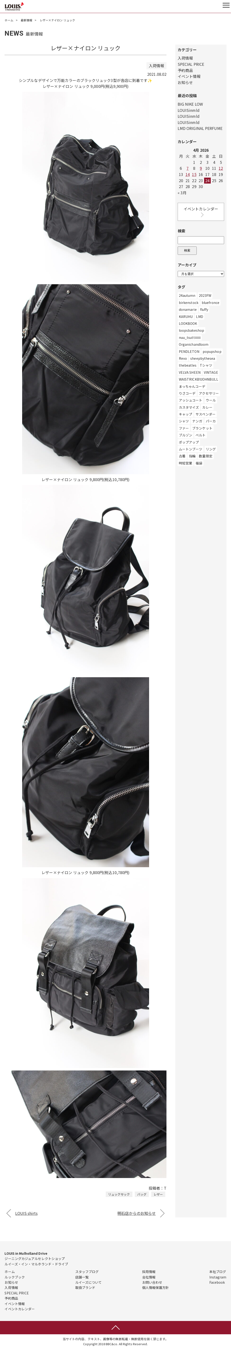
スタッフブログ (87, 1271)
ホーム (9, 20)
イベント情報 (189, 76)
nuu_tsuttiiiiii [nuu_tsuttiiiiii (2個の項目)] (190, 337)
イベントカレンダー (201, 212)
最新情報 (26, 20)
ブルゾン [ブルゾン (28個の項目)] (185, 435)
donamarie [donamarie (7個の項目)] (188, 309)
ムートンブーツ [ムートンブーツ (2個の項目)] (190, 449)
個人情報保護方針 (155, 1287)
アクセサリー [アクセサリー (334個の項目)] (209, 393)
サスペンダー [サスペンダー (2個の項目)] (206, 414)
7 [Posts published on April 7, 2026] (187, 168)
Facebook (217, 1282)
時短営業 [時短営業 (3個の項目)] (185, 463)
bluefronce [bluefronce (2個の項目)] (210, 302)
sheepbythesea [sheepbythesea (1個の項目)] (202, 358)
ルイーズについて (88, 1282)
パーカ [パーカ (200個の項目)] (211, 421)
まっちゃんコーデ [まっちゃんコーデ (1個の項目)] (192, 386)
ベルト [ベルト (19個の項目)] (201, 435)
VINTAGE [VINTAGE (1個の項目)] (211, 372)
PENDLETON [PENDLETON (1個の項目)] (189, 351)
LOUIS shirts (26, 1213)
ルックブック (15, 1277)
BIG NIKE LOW (190, 104)
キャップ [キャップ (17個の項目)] (185, 414)
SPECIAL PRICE (191, 64)
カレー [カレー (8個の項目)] (207, 407)
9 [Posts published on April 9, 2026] (201, 168)
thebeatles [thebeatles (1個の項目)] (187, 365)
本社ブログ (217, 1271)
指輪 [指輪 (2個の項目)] (192, 456)
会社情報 (149, 1277)
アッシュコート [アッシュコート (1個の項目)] (190, 400)
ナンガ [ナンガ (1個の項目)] (197, 421)
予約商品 (185, 70)
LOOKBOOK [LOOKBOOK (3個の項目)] (188, 323)
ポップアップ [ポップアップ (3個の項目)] (189, 442)
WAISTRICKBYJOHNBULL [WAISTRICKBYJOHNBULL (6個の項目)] (198, 379)
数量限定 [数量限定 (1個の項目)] (205, 456)
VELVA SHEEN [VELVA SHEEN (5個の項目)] (190, 372)
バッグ (141, 1194)
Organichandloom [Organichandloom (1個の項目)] (194, 344)
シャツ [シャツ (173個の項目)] (184, 421)
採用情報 (149, 1271)
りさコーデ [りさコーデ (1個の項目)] (187, 393)
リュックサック (119, 1194)
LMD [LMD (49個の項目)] (199, 316)
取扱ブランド (85, 1287)
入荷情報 (185, 58)
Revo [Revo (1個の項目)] (183, 358)
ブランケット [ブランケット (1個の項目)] (202, 428)
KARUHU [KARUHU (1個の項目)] (186, 316)
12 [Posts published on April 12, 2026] (221, 168)
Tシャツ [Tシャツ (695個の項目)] (206, 365)
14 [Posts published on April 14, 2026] (188, 174)
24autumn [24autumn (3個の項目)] (187, 295)
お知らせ (185, 82)
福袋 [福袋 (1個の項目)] (199, 463)
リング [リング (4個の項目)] (211, 449)
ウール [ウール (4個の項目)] (211, 400)
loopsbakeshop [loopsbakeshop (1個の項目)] (191, 330)
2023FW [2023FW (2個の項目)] (205, 295)
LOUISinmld (189, 110)
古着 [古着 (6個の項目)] (182, 456)
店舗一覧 (82, 1277)
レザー (158, 1194)
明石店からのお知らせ (136, 1213)
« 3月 (182, 192)
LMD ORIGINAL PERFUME (200, 128)
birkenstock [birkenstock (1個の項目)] (188, 302)
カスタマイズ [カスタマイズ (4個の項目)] (189, 407)
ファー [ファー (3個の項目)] (184, 428)
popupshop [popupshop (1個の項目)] (212, 351)
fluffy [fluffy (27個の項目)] (204, 309)
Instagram (217, 1277)
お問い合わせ (152, 1282)
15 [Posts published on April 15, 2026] (194, 174)
